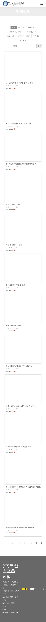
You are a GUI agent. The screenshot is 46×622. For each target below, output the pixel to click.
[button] (10, 88)
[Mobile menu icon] (42, 3)
